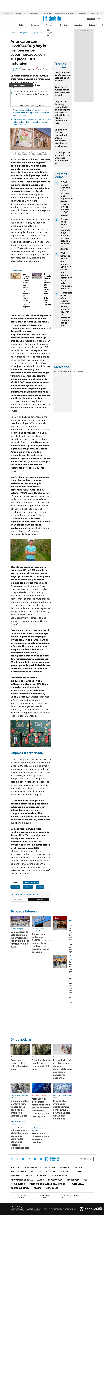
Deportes (41, 1176)
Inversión (15, 887)
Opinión (92, 25)
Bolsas (64, 371)
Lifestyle (78, 1172)
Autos (40, 1180)
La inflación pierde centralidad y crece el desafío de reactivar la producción (62, 138)
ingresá (98, 18)
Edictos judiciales (20, 1188)
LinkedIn (29, 1159)
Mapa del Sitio (17, 1184)
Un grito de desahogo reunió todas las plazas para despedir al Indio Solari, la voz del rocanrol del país (62, 112)
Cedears (80, 371)
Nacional (15, 1176)
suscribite (91, 18)
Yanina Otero (15, 69)
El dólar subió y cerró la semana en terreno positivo (40, 1138)
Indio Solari (47, 13)
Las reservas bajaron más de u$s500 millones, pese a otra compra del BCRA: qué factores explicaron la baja (19, 1137)
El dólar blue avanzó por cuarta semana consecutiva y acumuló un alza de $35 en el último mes (61, 1109)
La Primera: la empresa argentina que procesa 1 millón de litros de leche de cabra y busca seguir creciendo (32, 122)
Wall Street (82, 13)
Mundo (28, 1176)
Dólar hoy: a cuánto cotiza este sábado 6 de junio (62, 91)
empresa (28, 887)
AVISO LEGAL (78, 1184)
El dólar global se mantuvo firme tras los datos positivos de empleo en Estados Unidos (19, 1108)
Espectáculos (55, 1180)
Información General (21, 1180)
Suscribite (39, 899)
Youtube (35, 1159)
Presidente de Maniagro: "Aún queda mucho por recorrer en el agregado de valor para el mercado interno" (31, 112)
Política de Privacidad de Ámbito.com (48, 1184)
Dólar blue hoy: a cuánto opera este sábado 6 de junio (63, 76)
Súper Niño (94, 13)
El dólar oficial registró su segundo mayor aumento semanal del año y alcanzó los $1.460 (65, 234)
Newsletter (99, 24)
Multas (37, 1188)
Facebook (17, 1159)
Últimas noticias (32, 1167)
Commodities (72, 371)
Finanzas (49, 25)
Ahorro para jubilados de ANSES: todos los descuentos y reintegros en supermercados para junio (41, 943)
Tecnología (73, 1180)
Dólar (21, 25)
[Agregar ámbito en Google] (29, 69)
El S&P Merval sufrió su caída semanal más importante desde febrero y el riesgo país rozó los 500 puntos (66, 198)
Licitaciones (52, 1188)
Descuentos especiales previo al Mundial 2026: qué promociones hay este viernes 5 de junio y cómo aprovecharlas (50, 289)
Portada (14, 1167)
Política (63, 25)
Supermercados (38, 33)
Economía (34, 25)
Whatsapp (41, 1159)
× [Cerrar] (30, 85)
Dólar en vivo (20, 13)
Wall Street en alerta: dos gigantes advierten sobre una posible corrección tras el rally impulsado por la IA (66, 271)
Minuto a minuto (40, 1095)
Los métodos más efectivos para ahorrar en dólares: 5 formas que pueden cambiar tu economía (62, 1069)
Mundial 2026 (33, 13)
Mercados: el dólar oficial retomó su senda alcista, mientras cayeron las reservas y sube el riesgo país (66, 309)
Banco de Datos (18, 1172)
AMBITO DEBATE (69, 1197)
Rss (85, 1180)
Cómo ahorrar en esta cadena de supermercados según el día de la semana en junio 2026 (19, 939)
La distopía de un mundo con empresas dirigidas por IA (62, 158)
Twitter (11, 1159)
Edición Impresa (59, 1176)
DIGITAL (23, 1197)
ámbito (13, 33)
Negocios (78, 25)
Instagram (23, 1159)
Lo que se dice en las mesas (64, 13)
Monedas (57, 371)
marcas (40, 887)
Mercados (36, 1172)
